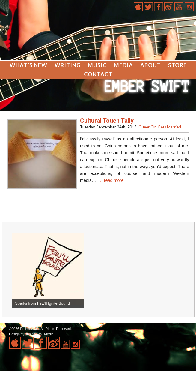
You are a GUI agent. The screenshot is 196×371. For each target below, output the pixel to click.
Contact (98, 74)
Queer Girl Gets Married (159, 127)
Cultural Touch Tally (107, 120)
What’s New (28, 65)
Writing (68, 65)
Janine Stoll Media (39, 334)
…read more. (112, 180)
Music (97, 65)
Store (177, 65)
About (150, 65)
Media (123, 65)
